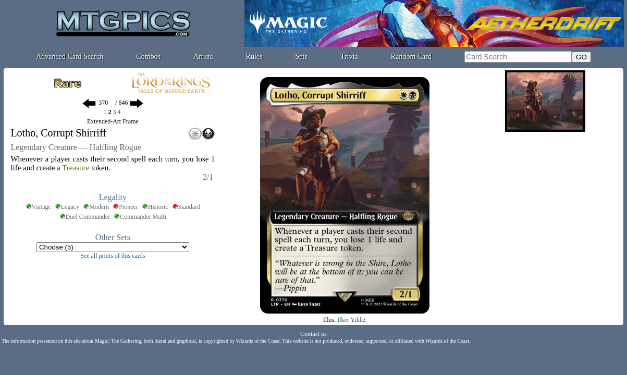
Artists (203, 56)
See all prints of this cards (112, 255)
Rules (254, 56)
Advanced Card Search (69, 56)
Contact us (313, 334)
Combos (148, 56)
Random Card (411, 56)
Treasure (75, 168)
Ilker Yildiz (351, 319)
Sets (302, 56)
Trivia (349, 56)
